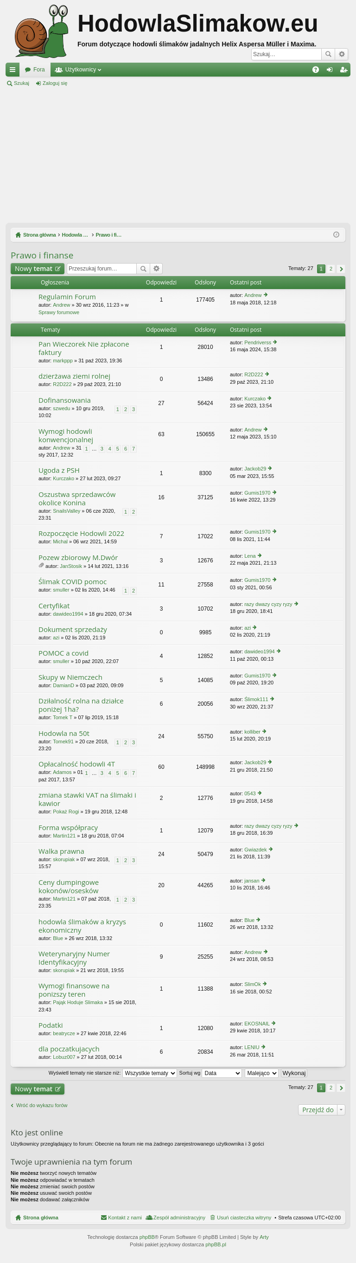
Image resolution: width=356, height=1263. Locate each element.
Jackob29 (255, 468)
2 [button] (331, 268)
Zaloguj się (55, 83)
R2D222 (62, 384)
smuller (61, 590)
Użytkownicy (80, 69)
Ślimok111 (256, 699)
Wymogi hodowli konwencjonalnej (65, 435)
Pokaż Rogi (66, 811)
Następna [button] (341, 268)
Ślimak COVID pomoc (72, 581)
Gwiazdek (255, 849)
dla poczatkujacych (69, 1048)
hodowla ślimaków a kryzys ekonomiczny (82, 925)
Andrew (61, 305)
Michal (60, 541)
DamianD (63, 685)
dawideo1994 (68, 614)
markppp (63, 360)
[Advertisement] (178, 155)
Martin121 (64, 835)
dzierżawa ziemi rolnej (74, 376)
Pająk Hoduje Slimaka (78, 1002)
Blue (58, 938)
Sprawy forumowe (58, 312)
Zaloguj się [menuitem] (332, 71)
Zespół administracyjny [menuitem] (179, 1217)
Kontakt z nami (125, 1217)
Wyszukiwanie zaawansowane (341, 54)
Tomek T (62, 717)
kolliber (252, 732)
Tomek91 (63, 741)
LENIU (251, 1047)
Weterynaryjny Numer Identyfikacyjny (74, 958)
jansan (251, 880)
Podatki (50, 1025)
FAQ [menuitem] (319, 71)
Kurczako (255, 398)
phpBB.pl (215, 1244)
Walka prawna (61, 851)
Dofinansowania (64, 400)
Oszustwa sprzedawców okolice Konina (76, 498)
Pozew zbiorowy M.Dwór (78, 557)
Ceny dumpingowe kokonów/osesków (68, 886)
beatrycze (64, 1033)
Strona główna (40, 1217)
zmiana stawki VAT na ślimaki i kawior (87, 799)
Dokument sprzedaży (72, 629)
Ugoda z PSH (59, 470)
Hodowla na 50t (63, 733)
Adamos (62, 772)
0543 (249, 793)
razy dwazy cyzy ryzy (268, 604)
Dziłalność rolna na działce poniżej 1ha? (81, 705)
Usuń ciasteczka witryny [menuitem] (244, 1217)
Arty (264, 1237)
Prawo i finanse (42, 255)
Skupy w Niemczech (70, 677)
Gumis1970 (257, 493)
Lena (249, 556)
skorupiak (64, 859)
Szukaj (328, 54)
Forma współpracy (68, 827)
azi (56, 637)
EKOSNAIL (257, 1023)
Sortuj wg (210, 1073)
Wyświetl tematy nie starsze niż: (113, 1073)
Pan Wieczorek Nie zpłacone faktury (83, 348)
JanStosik (71, 566)
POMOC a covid (63, 653)
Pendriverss (257, 342)
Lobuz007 (64, 1057)
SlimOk (252, 984)
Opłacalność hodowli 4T (76, 764)
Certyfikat (54, 605)
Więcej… (14, 71)
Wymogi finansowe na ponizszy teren (73, 990)
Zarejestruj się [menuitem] (345, 71)
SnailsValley (66, 511)
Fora (39, 69)
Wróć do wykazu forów (41, 1105)
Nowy (33, 268)
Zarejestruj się (97, 83)
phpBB (147, 1237)
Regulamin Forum (67, 296)
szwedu (61, 408)
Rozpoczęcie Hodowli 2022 (81, 533)
